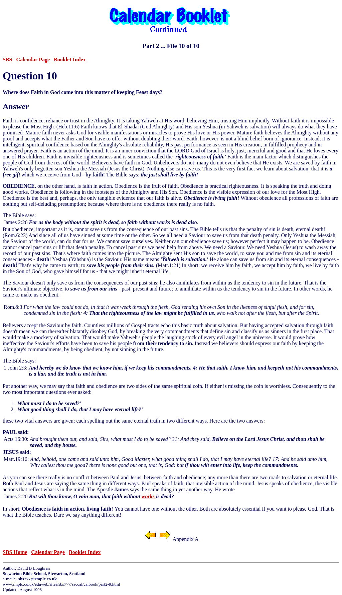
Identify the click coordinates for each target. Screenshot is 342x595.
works (149, 496)
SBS (7, 59)
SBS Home (15, 552)
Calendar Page (33, 59)
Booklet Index (70, 59)
